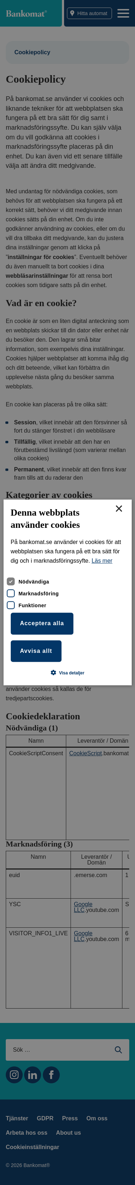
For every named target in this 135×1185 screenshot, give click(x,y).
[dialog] (67, 592)
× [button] (119, 509)
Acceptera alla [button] (42, 623)
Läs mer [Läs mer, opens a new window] (101, 561)
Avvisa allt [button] (36, 651)
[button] (68, 673)
